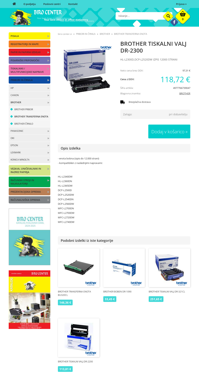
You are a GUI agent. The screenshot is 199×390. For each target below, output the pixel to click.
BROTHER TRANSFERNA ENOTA (31, 116)
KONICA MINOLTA (20, 159)
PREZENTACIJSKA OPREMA (26, 191)
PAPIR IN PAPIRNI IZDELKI (25, 52)
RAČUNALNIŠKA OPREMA (25, 200)
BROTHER (16, 102)
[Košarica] (182, 17)
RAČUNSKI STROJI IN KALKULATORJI (22, 181)
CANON (15, 95)
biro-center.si (65, 34)
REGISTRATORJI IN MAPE (25, 44)
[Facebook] (174, 22)
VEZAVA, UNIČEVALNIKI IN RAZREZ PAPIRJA (26, 170)
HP (12, 88)
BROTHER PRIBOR (23, 109)
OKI (12, 138)
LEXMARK (16, 152)
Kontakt (73, 4)
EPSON (14, 145)
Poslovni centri (52, 4)
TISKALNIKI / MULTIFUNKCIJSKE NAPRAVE (27, 70)
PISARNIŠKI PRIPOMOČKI (25, 60)
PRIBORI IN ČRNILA (22, 80)
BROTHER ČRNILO (23, 123)
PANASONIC (17, 131)
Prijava (181, 4)
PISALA (15, 36)
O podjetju (29, 4)
